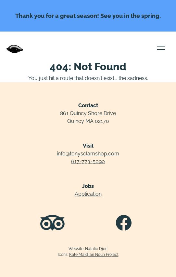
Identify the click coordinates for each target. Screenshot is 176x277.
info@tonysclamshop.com (88, 154)
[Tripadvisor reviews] (52, 224)
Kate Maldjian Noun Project (94, 254)
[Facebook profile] (123, 224)
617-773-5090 (88, 161)
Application (88, 194)
